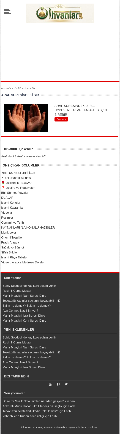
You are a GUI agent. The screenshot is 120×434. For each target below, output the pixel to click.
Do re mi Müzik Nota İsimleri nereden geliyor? (33, 401)
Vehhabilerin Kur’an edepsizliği (23, 416)
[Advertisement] (60, 51)
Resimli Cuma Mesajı (17, 290)
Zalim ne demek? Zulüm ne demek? (27, 305)
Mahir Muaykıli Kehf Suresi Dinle (24, 320)
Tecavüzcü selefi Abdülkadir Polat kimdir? (30, 411)
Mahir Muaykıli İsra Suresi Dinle (24, 315)
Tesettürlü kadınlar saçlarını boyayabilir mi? (32, 300)
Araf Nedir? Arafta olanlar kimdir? (23, 156)
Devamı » (61, 119)
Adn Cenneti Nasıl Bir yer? (20, 310)
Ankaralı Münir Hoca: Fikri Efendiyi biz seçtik (32, 406)
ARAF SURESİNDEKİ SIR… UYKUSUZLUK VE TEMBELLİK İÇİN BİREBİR (80, 110)
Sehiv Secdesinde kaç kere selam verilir (29, 285)
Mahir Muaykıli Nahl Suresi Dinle (24, 295)
